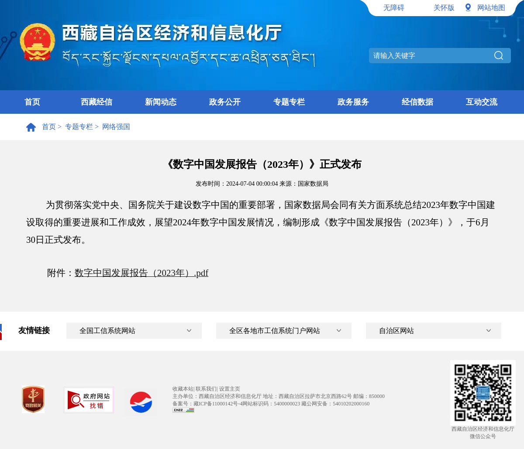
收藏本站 (182, 389)
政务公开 (225, 102)
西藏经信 (96, 102)
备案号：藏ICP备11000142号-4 (207, 404)
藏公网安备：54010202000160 (335, 404)
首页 (32, 102)
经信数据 (417, 102)
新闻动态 (160, 102)
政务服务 (353, 102)
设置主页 (229, 389)
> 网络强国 (111, 126)
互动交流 (481, 102)
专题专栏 (289, 102)
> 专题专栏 (74, 126)
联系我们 (206, 389)
